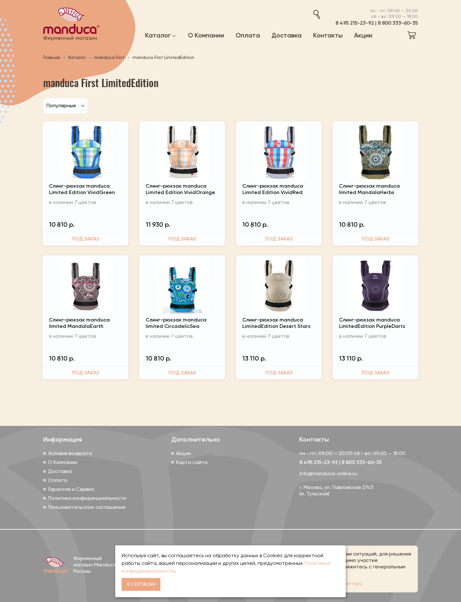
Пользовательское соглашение (87, 507)
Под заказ (85, 239)
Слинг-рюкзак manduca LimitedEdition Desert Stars (276, 323)
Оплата (57, 480)
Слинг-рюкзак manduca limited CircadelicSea (176, 323)
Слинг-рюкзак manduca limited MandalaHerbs (369, 189)
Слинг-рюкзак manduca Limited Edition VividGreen (82, 189)
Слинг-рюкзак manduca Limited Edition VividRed (272, 189)
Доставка (60, 471)
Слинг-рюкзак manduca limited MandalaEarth (79, 323)
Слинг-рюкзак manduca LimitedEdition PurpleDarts (372, 323)
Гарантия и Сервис (71, 489)
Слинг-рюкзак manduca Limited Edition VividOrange (180, 189)
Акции (183, 453)
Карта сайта (191, 462)
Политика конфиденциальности (87, 498)
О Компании (62, 462)
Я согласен (141, 584)
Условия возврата (70, 453)
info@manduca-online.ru (328, 473)
